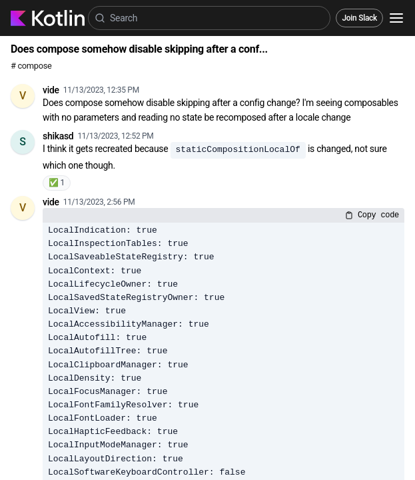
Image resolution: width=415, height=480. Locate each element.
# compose (31, 66)
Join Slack (359, 18)
